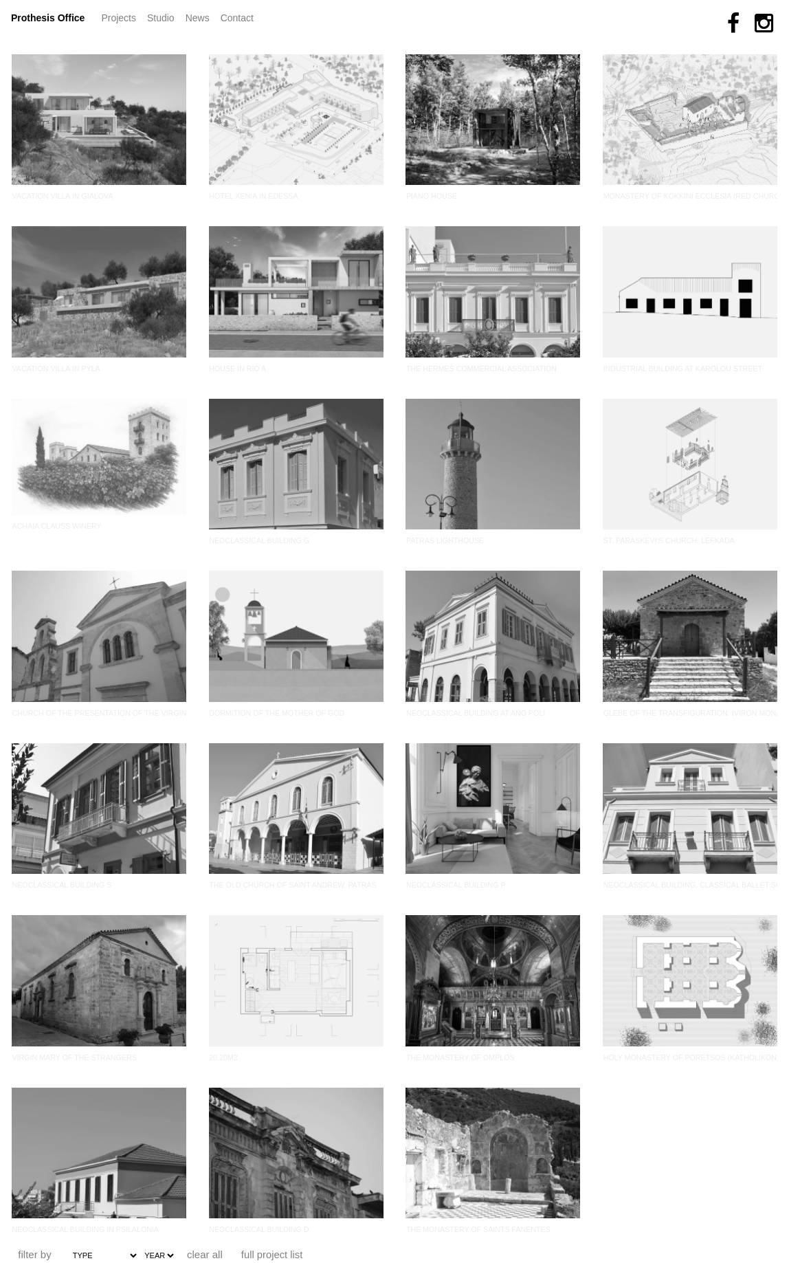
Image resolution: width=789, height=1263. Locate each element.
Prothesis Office (48, 17)
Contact (237, 17)
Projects (121, 16)
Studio (161, 17)
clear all (205, 1254)
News (200, 16)
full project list (272, 1254)
